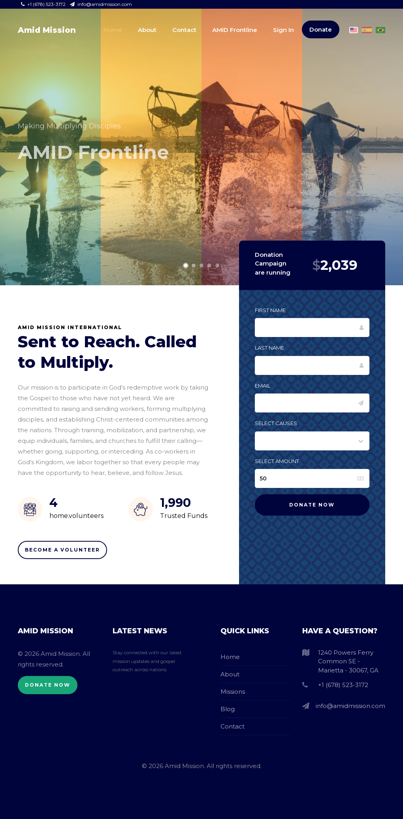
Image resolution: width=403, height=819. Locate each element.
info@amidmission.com (101, 4)
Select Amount (277, 461)
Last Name (269, 348)
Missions (232, 691)
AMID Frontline (234, 30)
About (147, 30)
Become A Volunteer (62, 550)
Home (113, 30)
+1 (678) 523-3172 (44, 4)
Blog (227, 709)
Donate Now (47, 685)
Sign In (283, 30)
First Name (270, 310)
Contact (184, 30)
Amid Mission (47, 30)
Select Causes (276, 423)
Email (262, 385)
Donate (320, 29)
